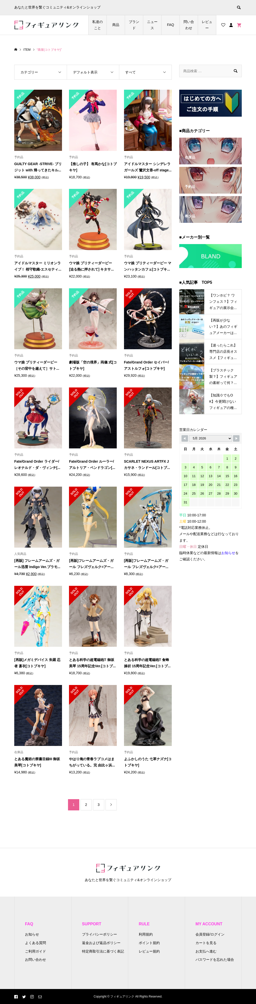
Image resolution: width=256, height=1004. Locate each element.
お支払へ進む (206, 951)
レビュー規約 (149, 951)
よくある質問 (35, 943)
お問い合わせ (35, 960)
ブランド (134, 25)
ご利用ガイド (35, 951)
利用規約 (146, 934)
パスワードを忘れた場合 (215, 960)
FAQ (170, 25)
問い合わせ (189, 25)
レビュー (207, 25)
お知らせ (32, 934)
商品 (115, 25)
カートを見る (206, 943)
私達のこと (97, 25)
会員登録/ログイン (210, 934)
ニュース (152, 25)
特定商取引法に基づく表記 (103, 951)
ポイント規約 (149, 943)
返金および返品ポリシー (101, 943)
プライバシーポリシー (99, 934)
